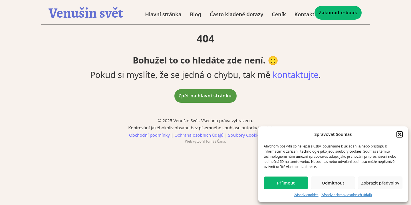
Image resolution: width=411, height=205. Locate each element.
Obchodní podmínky (149, 135)
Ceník (279, 14)
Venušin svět (86, 12)
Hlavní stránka (163, 14)
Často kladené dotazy (236, 14)
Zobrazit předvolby (380, 183)
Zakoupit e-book (338, 12)
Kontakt (304, 14)
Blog (195, 14)
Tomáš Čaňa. (216, 141)
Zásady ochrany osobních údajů (346, 194)
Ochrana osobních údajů (198, 135)
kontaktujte (296, 75)
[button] (399, 134)
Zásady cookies (306, 194)
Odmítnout (333, 183)
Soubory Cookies (245, 135)
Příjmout (286, 183)
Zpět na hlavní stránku (205, 96)
